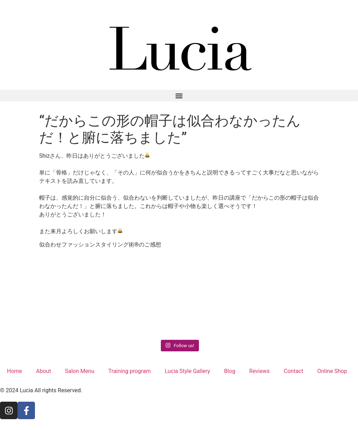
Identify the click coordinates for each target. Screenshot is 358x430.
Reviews (259, 371)
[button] (179, 95)
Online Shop (332, 371)
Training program (129, 371)
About (43, 371)
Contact (293, 371)
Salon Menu (79, 371)
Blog (229, 371)
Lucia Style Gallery (187, 371)
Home (14, 371)
